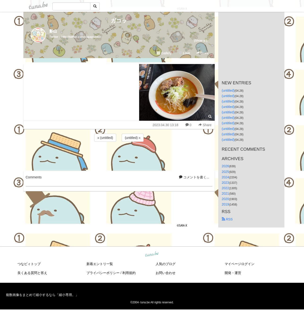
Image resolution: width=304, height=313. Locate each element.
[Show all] (200, 40)
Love (184, 53)
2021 (225, 193)
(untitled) (228, 90)
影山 (53, 31)
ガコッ (119, 21)
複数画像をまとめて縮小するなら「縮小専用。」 (42, 295)
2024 (225, 177)
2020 (225, 199)
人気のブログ (166, 264)
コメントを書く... (194, 177)
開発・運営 (233, 273)
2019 (225, 204)
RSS (227, 219)
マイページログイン (239, 264)
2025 (225, 172)
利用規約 (129, 273)
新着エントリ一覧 (99, 264)
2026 (225, 166)
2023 (225, 182)
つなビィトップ (29, 264)
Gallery (164, 53)
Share (202, 53)
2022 (225, 188)
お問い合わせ (166, 273)
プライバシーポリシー (103, 273)
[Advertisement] (119, 155)
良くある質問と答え (32, 273)
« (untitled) (105, 138)
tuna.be (152, 254)
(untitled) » (132, 138)
